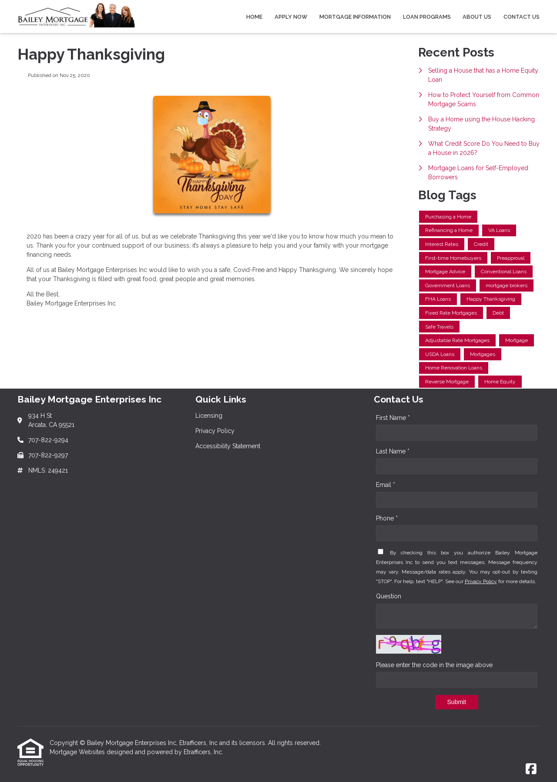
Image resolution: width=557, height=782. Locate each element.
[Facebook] (531, 769)
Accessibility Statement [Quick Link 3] (227, 446)
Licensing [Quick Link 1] (208, 415)
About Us (477, 16)
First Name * (393, 417)
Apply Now (291, 16)
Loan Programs (427, 16)
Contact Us (521, 16)
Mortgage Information (355, 16)
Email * (385, 484)
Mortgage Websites (78, 751)
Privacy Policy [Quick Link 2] (215, 430)
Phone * (387, 518)
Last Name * (392, 451)
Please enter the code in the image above (434, 664)
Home (254, 16)
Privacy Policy (481, 581)
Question (388, 596)
